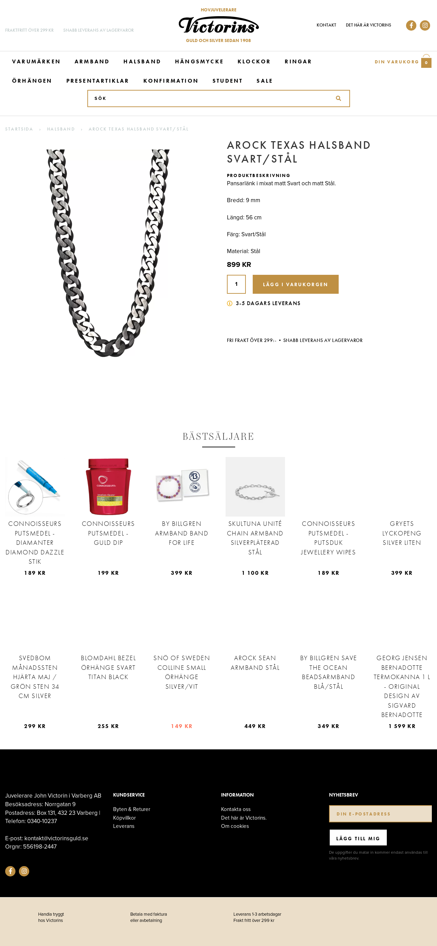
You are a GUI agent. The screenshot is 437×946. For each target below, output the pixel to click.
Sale (264, 80)
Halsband (142, 61)
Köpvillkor (124, 818)
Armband (92, 61)
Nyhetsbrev (343, 795)
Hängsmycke (199, 61)
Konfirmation (171, 80)
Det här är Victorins (368, 25)
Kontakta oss (236, 809)
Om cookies (235, 826)
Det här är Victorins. (244, 818)
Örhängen (32, 80)
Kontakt (326, 25)
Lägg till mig (358, 838)
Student (227, 80)
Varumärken (36, 61)
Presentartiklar (98, 80)
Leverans (123, 826)
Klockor (254, 61)
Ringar (298, 61)
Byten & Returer (131, 809)
